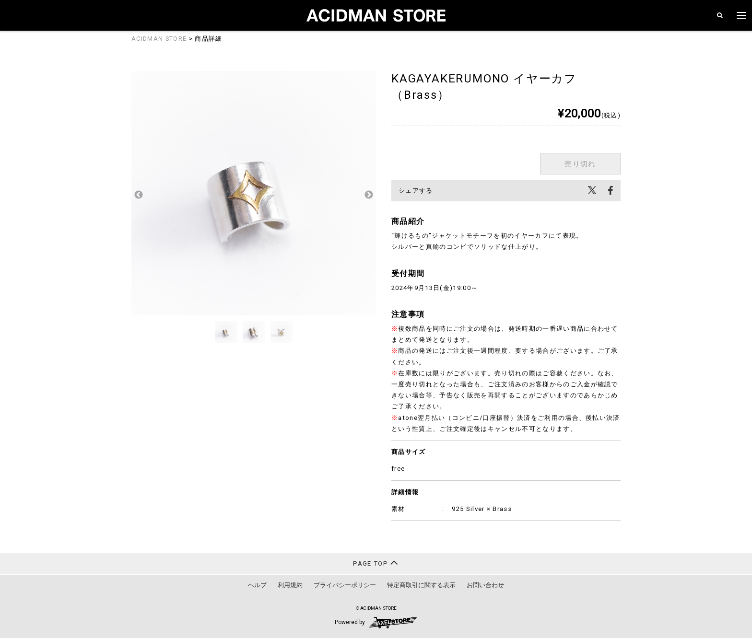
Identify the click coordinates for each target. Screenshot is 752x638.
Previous (138, 195)
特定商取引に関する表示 (421, 585)
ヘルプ (257, 585)
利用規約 (290, 585)
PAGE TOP (376, 562)
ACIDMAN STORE (159, 38)
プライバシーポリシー (345, 585)
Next (369, 195)
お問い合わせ (485, 585)
